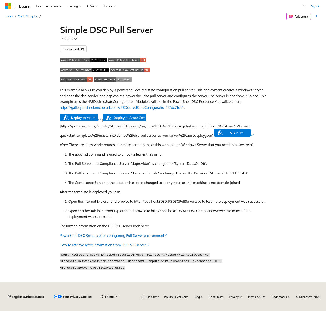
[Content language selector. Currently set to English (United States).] (26, 296)
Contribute (216, 297)
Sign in (316, 6)
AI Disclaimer (150, 297)
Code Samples (28, 16)
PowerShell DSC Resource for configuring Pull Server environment (112, 235)
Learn (9, 16)
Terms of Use (257, 297)
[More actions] (317, 16)
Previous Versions (176, 297)
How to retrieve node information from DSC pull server (103, 244)
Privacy (234, 297)
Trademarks (279, 297)
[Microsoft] (8, 6)
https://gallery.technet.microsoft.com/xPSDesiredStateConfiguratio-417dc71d (120, 107)
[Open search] (304, 6)
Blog (197, 297)
